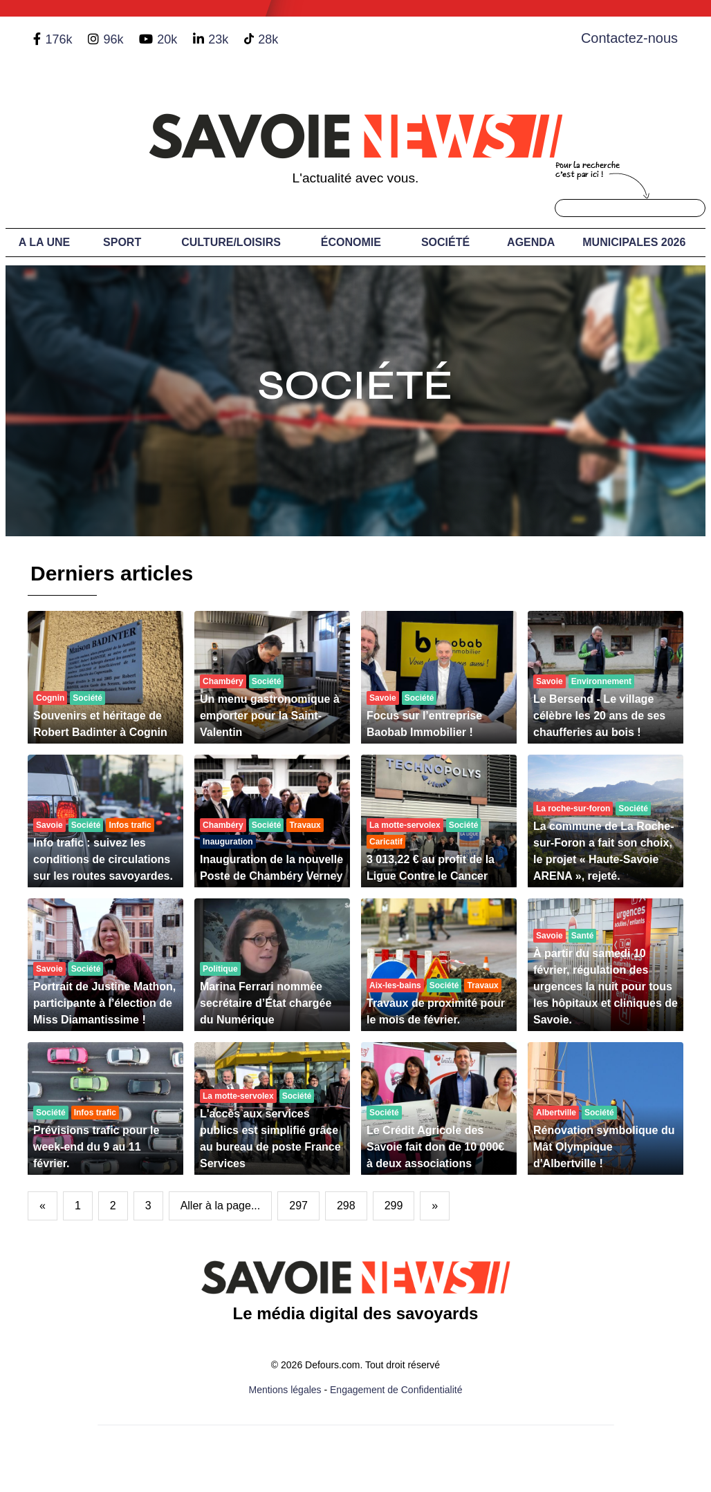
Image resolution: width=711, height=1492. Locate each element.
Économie (351, 242)
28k (268, 39)
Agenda (531, 242)
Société (445, 242)
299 (394, 1205)
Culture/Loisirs (231, 242)
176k (58, 39)
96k (113, 39)
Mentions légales (285, 1389)
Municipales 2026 (633, 242)
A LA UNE (44, 242)
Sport (122, 242)
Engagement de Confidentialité (396, 1389)
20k (167, 39)
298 (346, 1205)
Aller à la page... (221, 1205)
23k (218, 39)
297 (298, 1205)
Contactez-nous (629, 38)
